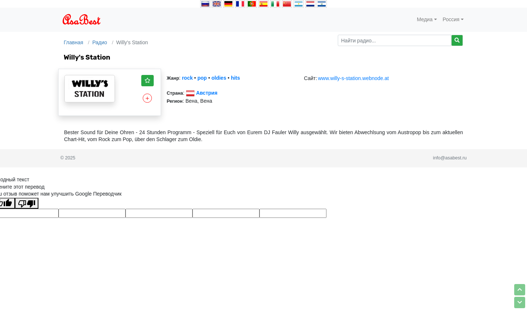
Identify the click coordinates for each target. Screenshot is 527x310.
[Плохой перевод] (26, 203)
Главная (73, 42)
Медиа (425, 19)
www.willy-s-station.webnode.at (353, 78)
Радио (99, 42)
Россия (451, 19)
